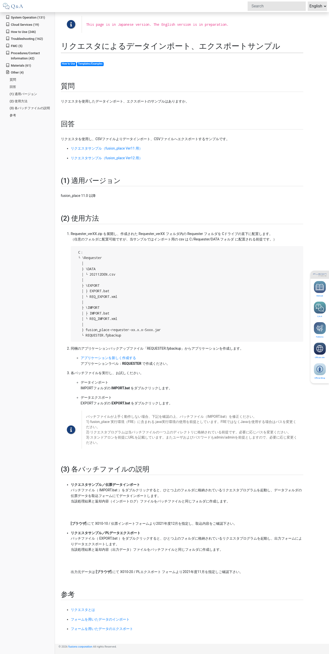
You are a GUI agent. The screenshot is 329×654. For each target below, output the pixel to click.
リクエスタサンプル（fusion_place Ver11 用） (106, 148)
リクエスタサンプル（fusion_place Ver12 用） (106, 158)
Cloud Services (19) (22, 24)
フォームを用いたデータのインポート (100, 619)
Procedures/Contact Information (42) (23, 55)
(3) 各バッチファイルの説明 (30, 108)
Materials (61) (18, 65)
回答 (13, 87)
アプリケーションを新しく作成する (108, 358)
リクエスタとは (83, 610)
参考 (13, 115)
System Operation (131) (25, 17)
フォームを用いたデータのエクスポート (102, 629)
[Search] (277, 6)
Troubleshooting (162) (24, 38)
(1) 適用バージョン (23, 94)
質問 (13, 79)
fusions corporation (80, 646)
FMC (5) (14, 46)
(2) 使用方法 (18, 101)
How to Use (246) (21, 31)
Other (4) (15, 72)
